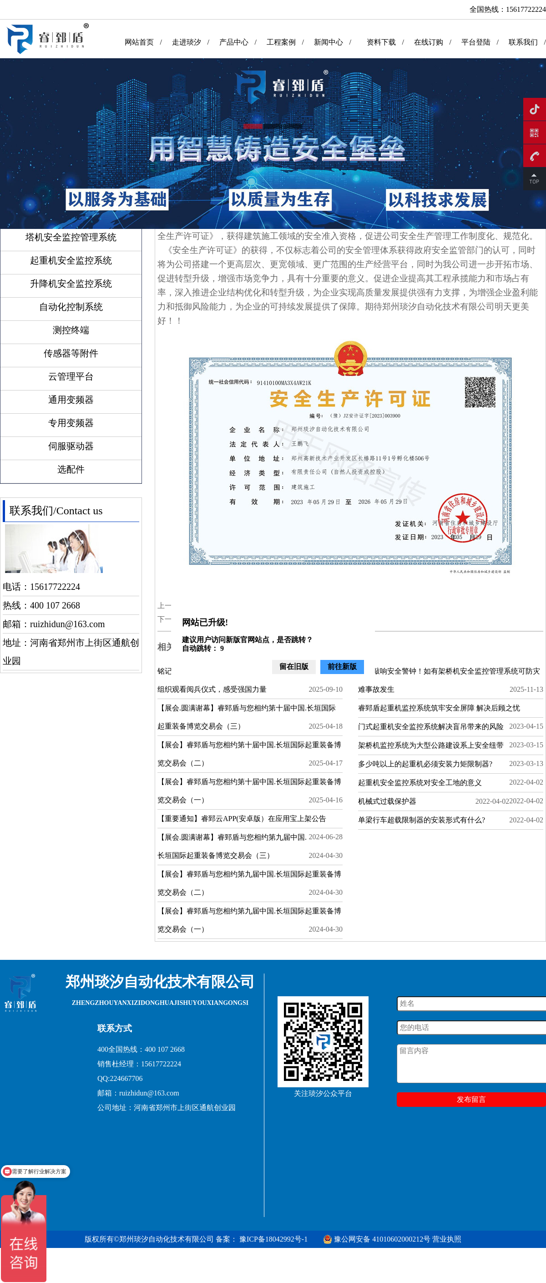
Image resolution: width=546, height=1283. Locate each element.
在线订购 (428, 42)
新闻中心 (328, 42)
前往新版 (342, 666)
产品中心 (233, 42)
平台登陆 (475, 42)
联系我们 (523, 42)
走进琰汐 (186, 42)
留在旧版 (293, 666)
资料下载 (381, 42)
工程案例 (281, 42)
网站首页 (139, 42)
